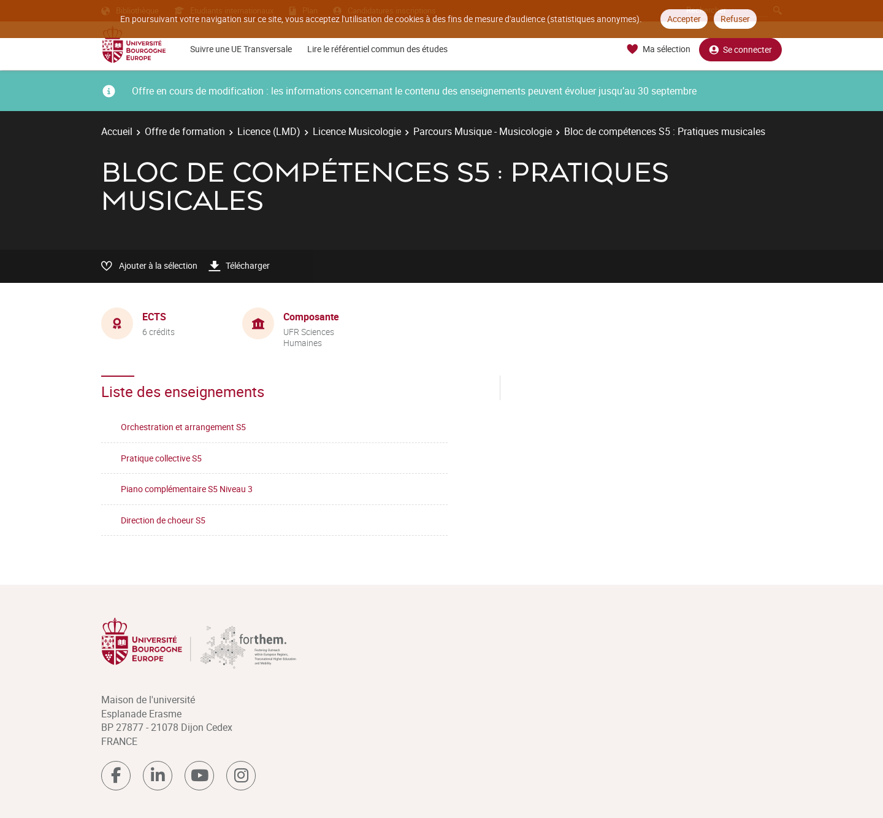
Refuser (735, 19)
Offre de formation (185, 131)
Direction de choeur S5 (163, 520)
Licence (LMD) (268, 131)
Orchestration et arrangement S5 (183, 427)
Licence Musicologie (357, 131)
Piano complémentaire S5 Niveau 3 (187, 489)
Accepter (684, 19)
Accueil (116, 131)
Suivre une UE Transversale (241, 49)
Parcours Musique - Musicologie (482, 131)
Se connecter (740, 49)
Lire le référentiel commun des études (377, 49)
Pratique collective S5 (161, 458)
